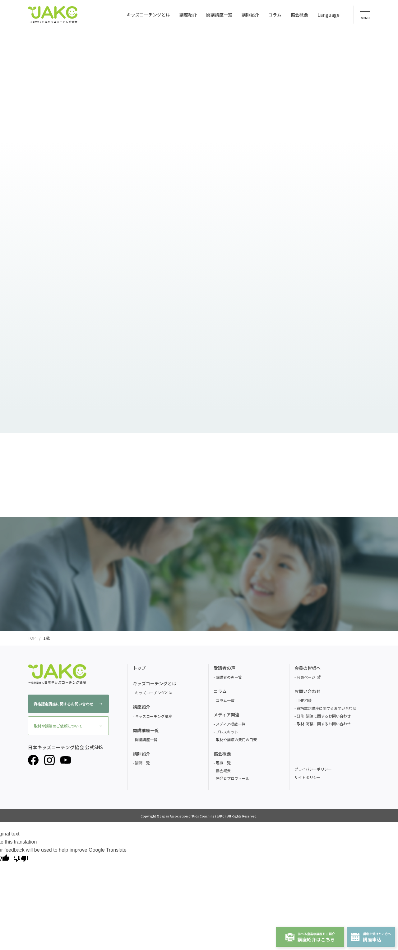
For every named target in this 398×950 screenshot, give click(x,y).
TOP (32, 638)
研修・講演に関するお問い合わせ (324, 715)
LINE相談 (304, 700)
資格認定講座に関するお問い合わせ (68, 703)
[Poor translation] (21, 858)
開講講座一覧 (146, 739)
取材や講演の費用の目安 (236, 739)
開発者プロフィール (232, 778)
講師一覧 (142, 762)
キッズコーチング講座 (153, 716)
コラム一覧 (225, 700)
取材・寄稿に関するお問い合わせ (324, 723)
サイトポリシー (307, 777)
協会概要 (223, 770)
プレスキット (227, 731)
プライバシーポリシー (313, 769)
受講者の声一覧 (229, 677)
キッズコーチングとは (153, 692)
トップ (139, 668)
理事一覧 (223, 762)
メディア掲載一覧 (230, 724)
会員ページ (309, 677)
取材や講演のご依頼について (68, 725)
